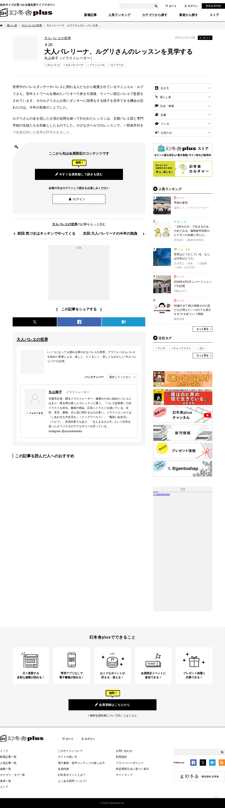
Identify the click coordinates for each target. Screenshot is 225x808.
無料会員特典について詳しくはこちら (113, 715)
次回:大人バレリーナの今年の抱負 (110, 233)
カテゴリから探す (154, 15)
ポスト (205, 37)
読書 (163, 114)
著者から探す (188, 15)
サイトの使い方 (67, 756)
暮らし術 (12, 25)
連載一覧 (5, 768)
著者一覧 (5, 780)
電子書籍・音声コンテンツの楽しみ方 (81, 763)
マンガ (165, 123)
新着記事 (90, 15)
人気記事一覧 (8, 763)
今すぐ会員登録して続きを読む (79, 174)
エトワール (117, 64)
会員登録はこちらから (112, 704)
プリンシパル (97, 64)
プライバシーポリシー (129, 763)
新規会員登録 (213, 5)
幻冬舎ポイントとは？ (71, 774)
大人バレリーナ (75, 64)
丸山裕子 (55, 392)
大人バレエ (53, 64)
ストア (214, 15)
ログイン (191, 6)
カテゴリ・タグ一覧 (12, 774)
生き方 (165, 88)
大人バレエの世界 (32, 25)
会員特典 (63, 768)
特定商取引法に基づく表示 (132, 768)
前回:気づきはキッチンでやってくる (46, 233)
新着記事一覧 (8, 756)
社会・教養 (167, 106)
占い (202, 348)
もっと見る (202, 329)
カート (171, 6)
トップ (4, 750)
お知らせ (166, 132)
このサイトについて (70, 750)
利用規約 (121, 756)
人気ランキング (119, 15)
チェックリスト (182, 348)
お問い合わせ (124, 750)
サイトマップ (124, 774)
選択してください (120, 377)
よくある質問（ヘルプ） (73, 780)
